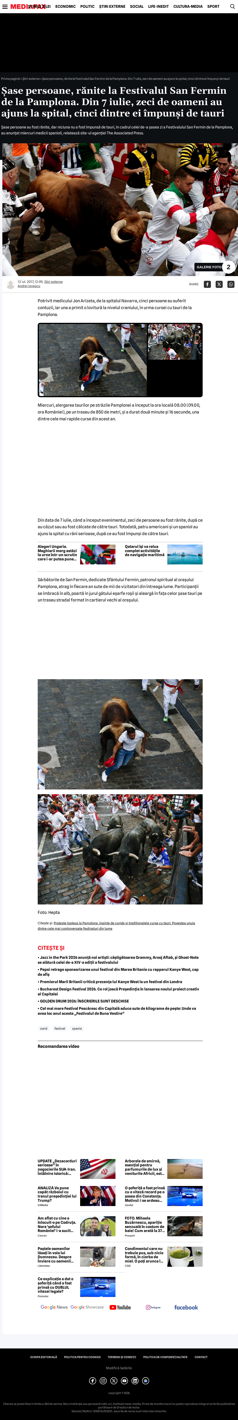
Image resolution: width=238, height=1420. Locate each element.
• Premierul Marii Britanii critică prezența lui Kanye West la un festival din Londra (110, 982)
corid (43, 1028)
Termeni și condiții (122, 1357)
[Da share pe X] (219, 284)
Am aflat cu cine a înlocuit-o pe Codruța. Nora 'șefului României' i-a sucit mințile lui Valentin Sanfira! (57, 1224)
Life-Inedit (158, 7)
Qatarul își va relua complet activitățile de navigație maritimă (144, 551)
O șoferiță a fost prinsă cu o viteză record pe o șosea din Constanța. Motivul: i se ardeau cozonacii (145, 1194)
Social (137, 7)
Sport (213, 7)
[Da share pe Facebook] (207, 284)
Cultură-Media (188, 7)
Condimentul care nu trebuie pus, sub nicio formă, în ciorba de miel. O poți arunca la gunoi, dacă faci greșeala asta (144, 1255)
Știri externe (112, 7)
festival (59, 1028)
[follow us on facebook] (186, 1307)
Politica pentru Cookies (82, 1357)
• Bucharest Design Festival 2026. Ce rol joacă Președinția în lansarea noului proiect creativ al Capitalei (118, 991)
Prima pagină (10, 79)
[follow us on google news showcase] (87, 1308)
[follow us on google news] (54, 1308)
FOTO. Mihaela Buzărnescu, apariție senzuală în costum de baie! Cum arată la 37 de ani (144, 1224)
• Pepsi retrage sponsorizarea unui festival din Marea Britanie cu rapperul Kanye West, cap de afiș (118, 972)
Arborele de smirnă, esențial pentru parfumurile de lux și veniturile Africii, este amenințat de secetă (144, 1167)
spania (77, 1028)
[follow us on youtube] (120, 1308)
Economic (65, 7)
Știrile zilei (39, 7)
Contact (201, 1357)
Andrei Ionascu (29, 286)
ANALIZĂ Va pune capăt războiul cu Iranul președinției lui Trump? (57, 1194)
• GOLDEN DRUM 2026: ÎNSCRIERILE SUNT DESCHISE (83, 1001)
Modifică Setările (119, 1368)
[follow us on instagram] (153, 1308)
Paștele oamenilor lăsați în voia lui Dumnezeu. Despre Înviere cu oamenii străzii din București (56, 1255)
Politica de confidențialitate (165, 1357)
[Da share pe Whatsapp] (230, 284)
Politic (87, 7)
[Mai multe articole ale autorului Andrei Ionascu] (10, 284)
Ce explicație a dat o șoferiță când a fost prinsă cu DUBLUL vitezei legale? (55, 1285)
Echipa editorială (43, 1357)
